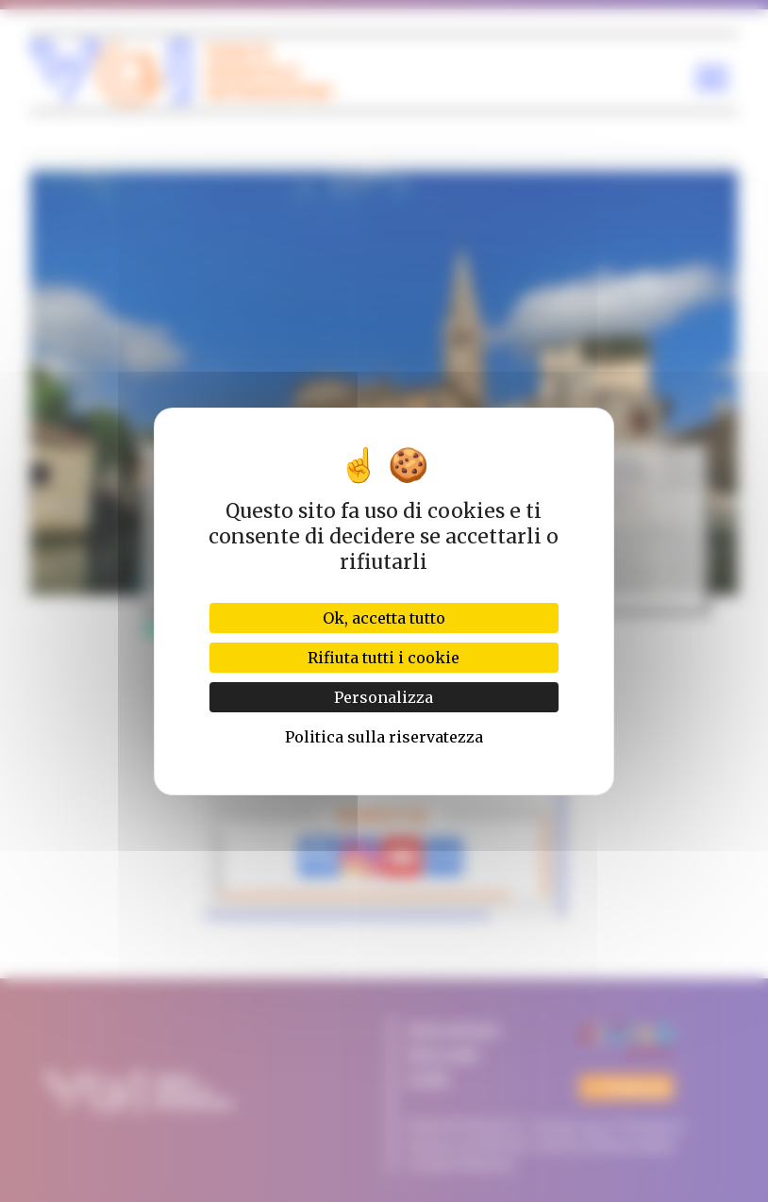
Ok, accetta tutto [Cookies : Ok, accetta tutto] (384, 618)
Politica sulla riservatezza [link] (384, 736)
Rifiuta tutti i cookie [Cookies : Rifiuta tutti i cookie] (383, 657)
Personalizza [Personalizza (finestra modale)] (383, 697)
